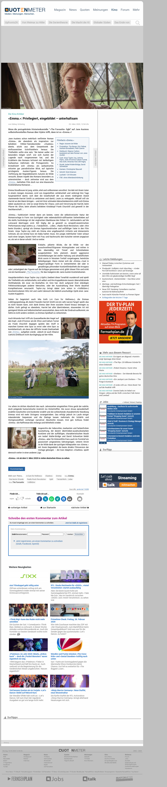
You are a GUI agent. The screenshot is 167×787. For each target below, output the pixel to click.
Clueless (48, 476)
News (73, 10)
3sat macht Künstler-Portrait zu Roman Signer (121, 294)
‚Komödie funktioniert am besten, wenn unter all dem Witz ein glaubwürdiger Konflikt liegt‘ (121, 274)
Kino (114, 10)
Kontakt (127, 761)
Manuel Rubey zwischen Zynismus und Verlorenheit (118, 264)
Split (51, 479)
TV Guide (73, 772)
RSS (4, 757)
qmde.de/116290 (83, 489)
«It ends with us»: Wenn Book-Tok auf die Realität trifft (120, 386)
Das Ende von (122, 22)
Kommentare (16, 468)
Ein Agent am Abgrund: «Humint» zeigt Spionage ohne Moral (119, 357)
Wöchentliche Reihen (71, 757)
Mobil (5, 761)
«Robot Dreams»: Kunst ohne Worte (118, 369)
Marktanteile (68, 759)
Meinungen (100, 10)
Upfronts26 (11, 22)
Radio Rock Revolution (36, 479)
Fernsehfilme (89, 772)
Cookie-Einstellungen (132, 766)
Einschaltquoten (63, 772)
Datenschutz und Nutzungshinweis (130, 763)
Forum (125, 10)
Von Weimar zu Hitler (33, 22)
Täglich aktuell (69, 761)
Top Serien (134, 772)
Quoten (85, 10)
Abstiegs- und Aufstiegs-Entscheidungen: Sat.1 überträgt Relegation (121, 285)
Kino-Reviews (88, 761)
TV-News (47, 757)
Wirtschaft (47, 761)
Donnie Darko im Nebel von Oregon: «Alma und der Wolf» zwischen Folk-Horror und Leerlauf (119, 392)
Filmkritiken (37, 772)
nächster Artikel (80, 507)
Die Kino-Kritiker (110, 759)
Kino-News (108, 757)
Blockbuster (80, 772)
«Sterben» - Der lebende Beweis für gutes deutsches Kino (120, 374)
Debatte (86, 757)
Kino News (9, 772)
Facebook (6, 765)
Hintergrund (27, 757)
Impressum (128, 768)
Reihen (26, 759)
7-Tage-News (7, 763)
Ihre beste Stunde (16, 479)
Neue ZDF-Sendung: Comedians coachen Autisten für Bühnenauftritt (118, 290)
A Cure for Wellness (34, 476)
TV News (54, 772)
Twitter (5, 767)
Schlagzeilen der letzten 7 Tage (115, 297)
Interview (26, 761)
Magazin (60, 10)
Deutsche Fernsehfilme (123, 772)
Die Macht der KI (81, 22)
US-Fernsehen (48, 767)
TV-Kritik (87, 759)
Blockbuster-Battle (110, 763)
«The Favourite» (33, 272)
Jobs (126, 759)
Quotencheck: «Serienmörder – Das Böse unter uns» (121, 280)
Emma (58, 476)
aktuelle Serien (99, 772)
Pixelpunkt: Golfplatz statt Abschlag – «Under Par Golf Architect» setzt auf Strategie (120, 269)
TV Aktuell (17, 772)
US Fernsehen (46, 772)
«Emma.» (12, 182)
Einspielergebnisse (111, 761)
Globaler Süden (102, 22)
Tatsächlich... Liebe (64, 479)
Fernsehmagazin (26, 772)
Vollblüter (31, 482)
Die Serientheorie (58, 22)
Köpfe (46, 765)
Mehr (136, 10)
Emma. (69, 476)
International (48, 763)
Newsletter (6, 759)
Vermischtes (48, 759)
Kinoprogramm (110, 772)
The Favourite (16, 482)
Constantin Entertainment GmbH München (118, 408)
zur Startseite (48, 507)
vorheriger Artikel (17, 507)
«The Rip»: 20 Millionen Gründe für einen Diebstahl (120, 363)
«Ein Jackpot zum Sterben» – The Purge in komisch (120, 380)
